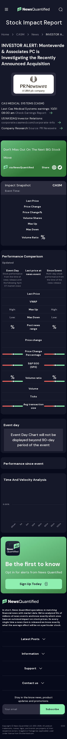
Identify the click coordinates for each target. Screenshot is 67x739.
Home (5, 34)
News (35, 34)
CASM (20, 34)
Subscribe (52, 709)
